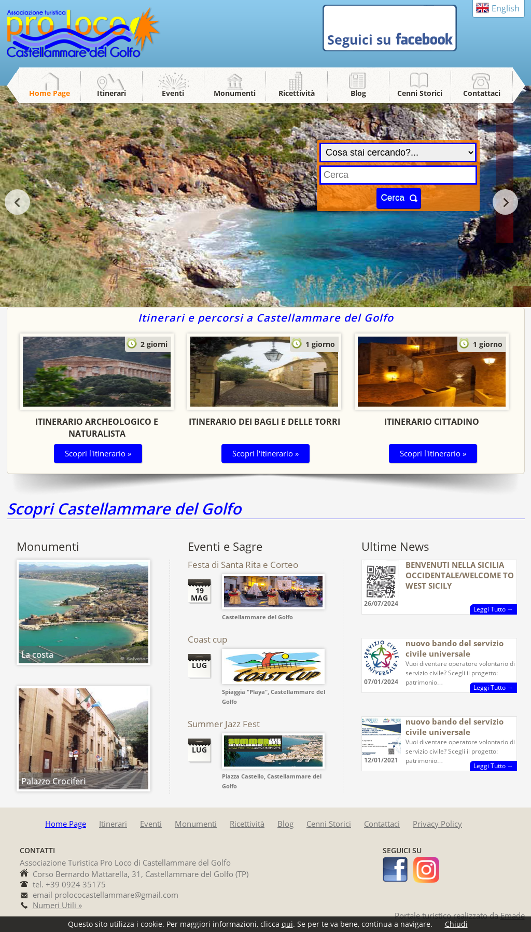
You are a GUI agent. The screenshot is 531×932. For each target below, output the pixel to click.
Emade (512, 915)
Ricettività (296, 93)
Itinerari (111, 93)
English (506, 8)
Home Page (49, 93)
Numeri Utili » (57, 905)
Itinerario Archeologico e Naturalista (96, 427)
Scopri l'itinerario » (98, 453)
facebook (396, 870)
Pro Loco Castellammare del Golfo (84, 33)
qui (287, 924)
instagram (426, 870)
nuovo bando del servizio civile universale (455, 648)
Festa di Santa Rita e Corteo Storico (243, 570)
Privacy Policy (437, 823)
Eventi (173, 93)
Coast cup (207, 639)
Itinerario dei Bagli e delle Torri (264, 421)
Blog (358, 93)
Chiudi (456, 924)
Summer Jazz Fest (224, 724)
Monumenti (235, 93)
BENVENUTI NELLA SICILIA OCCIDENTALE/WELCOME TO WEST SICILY (460, 575)
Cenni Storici (419, 93)
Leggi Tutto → (493, 609)
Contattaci (481, 93)
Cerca (392, 198)
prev (17, 202)
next (505, 202)
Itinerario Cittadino (431, 421)
